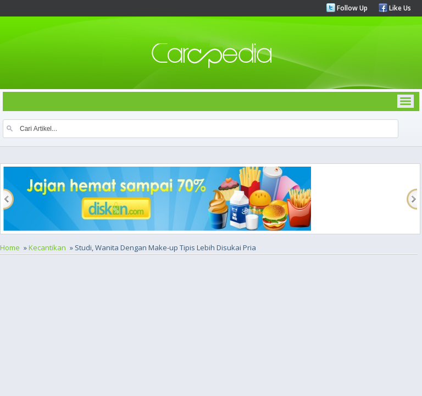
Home (10, 247)
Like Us (399, 8)
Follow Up (351, 8)
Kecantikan (47, 247)
